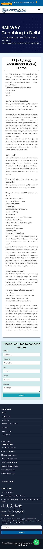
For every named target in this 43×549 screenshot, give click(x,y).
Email (5, 367)
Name (5, 351)
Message (6, 384)
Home (3, 413)
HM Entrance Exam (8, 448)
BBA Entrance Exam (8, 451)
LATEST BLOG (5, 417)
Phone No (6, 359)
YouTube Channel (7, 481)
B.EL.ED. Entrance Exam (9, 466)
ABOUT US (5, 420)
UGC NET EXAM (6, 431)
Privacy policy (6, 441)
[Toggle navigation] (39, 9)
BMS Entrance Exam (8, 455)
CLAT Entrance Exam (9, 459)
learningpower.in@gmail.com (25, 2)
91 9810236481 (8, 2)
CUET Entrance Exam (8, 473)
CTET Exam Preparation (9, 424)
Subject (6, 376)
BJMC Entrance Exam (9, 462)
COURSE (4, 428)
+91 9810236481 (8, 492)
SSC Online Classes (7, 470)
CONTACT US (5, 435)
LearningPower (22, 545)
